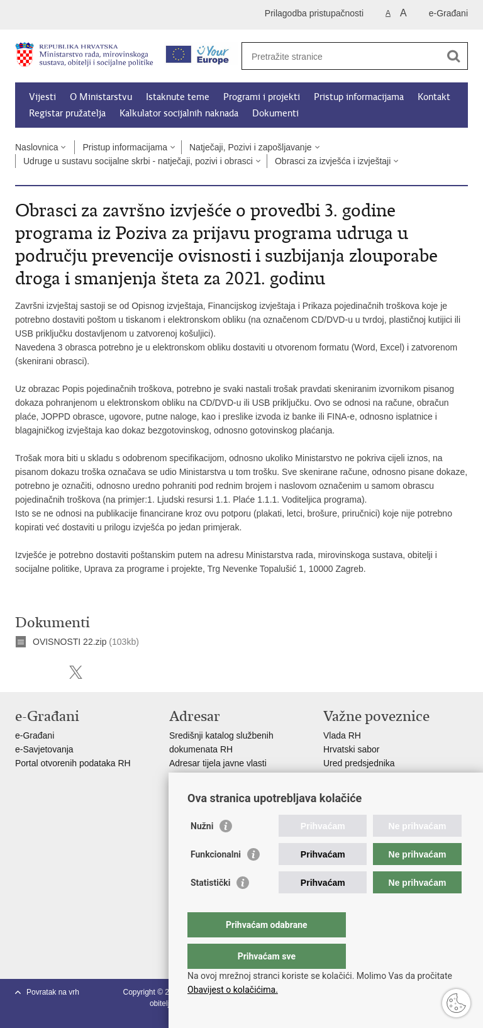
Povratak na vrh (52, 992)
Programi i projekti (261, 97)
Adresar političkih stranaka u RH (232, 777)
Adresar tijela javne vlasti (218, 763)
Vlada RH (342, 735)
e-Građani (448, 13)
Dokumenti (275, 113)
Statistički (210, 908)
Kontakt (434, 97)
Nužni (202, 851)
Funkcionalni (216, 879)
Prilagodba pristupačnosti (314, 13)
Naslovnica (36, 147)
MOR (333, 791)
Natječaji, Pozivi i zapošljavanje (250, 147)
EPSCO (338, 777)
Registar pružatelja (67, 113)
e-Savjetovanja (44, 749)
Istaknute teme (177, 97)
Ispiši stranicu (21, 672)
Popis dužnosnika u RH (215, 791)
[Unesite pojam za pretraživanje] (341, 56)
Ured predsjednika (359, 763)
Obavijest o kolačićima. (232, 990)
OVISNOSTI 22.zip (69, 642)
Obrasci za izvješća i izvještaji (333, 161)
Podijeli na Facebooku (48, 672)
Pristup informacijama (359, 97)
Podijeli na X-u (75, 672)
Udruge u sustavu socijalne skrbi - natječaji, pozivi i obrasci (138, 161)
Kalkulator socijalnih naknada (178, 113)
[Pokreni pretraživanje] (453, 56)
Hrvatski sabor (351, 749)
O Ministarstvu (101, 97)
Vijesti (42, 97)
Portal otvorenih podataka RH (74, 763)
